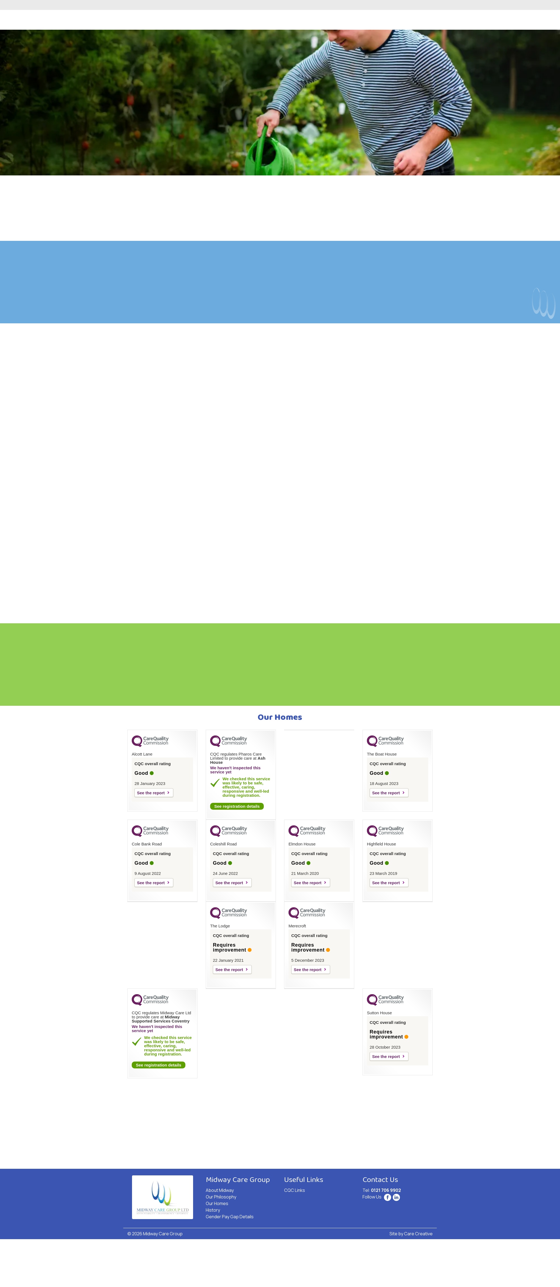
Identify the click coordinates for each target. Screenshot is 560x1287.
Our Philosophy (221, 1197)
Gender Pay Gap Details (230, 1217)
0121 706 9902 (386, 1190)
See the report (151, 792)
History (213, 1210)
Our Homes (217, 1203)
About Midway (220, 1190)
